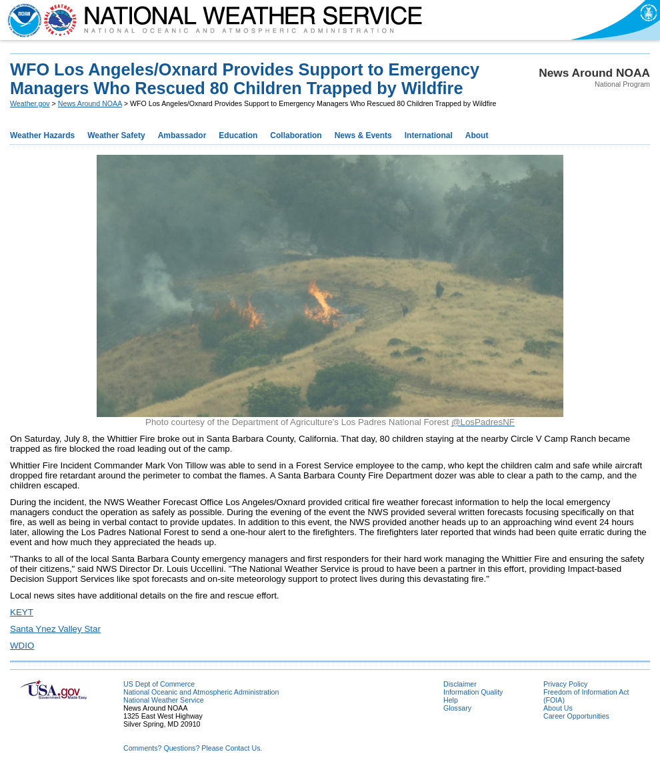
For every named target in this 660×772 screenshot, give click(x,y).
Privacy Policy (565, 684)
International (429, 135)
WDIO (22, 646)
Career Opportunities (576, 716)
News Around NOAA (90, 103)
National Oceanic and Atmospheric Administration (201, 692)
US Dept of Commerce (159, 684)
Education (238, 135)
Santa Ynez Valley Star (55, 629)
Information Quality (473, 692)
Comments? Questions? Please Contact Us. (192, 748)
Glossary (457, 708)
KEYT (21, 612)
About (477, 135)
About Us (558, 708)
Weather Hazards (42, 135)
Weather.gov (30, 103)
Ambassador (182, 135)
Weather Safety (116, 135)
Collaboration (295, 135)
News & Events (363, 135)
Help (450, 700)
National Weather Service (163, 700)
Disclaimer (460, 684)
